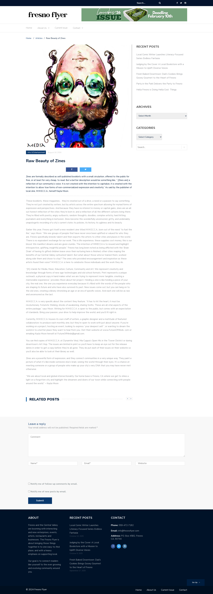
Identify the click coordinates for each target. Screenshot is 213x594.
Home (29, 27)
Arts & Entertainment (36, 152)
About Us (42, 28)
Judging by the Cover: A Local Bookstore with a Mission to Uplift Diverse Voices (84, 546)
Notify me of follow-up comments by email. (54, 483)
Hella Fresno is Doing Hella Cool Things (156, 89)
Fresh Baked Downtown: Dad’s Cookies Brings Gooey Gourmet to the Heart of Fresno (85, 563)
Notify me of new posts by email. (48, 491)
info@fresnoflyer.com (128, 530)
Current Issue (61, 27)
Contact (76, 28)
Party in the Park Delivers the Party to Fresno (159, 83)
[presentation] (48, 475)
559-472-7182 (126, 525)
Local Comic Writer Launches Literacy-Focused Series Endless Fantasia (86, 529)
